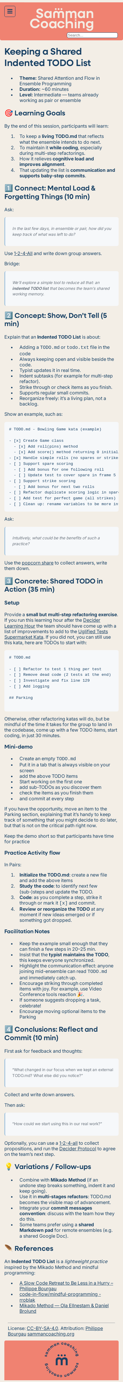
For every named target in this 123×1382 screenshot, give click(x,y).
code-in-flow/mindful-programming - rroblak (60, 1294)
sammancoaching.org (50, 1331)
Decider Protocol (77, 1146)
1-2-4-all (68, 1141)
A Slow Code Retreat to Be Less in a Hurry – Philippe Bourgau (66, 1283)
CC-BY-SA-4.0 (42, 1326)
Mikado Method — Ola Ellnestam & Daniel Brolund (64, 1306)
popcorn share (38, 562)
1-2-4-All (23, 253)
